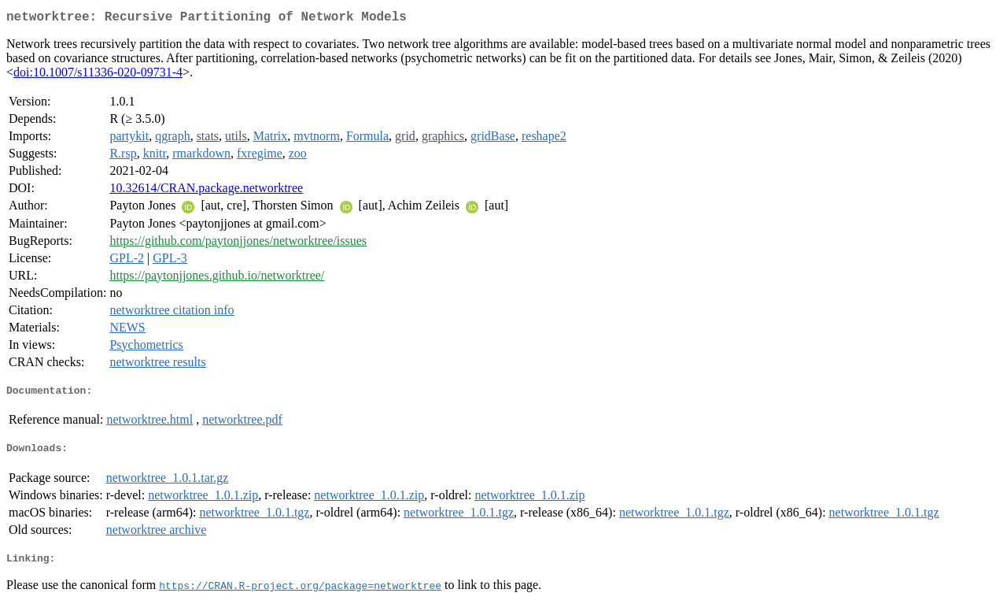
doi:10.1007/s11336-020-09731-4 (98, 75)
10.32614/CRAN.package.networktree (206, 191)
